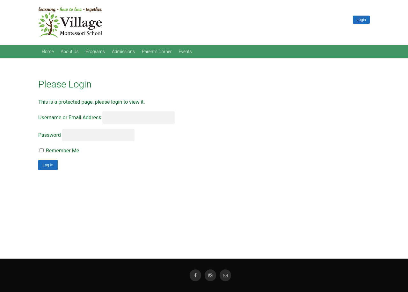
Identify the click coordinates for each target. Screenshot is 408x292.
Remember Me (59, 151)
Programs (95, 51)
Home (48, 51)
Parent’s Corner (157, 51)
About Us (69, 51)
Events (185, 51)
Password (49, 135)
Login (361, 19)
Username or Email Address (69, 118)
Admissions (123, 51)
